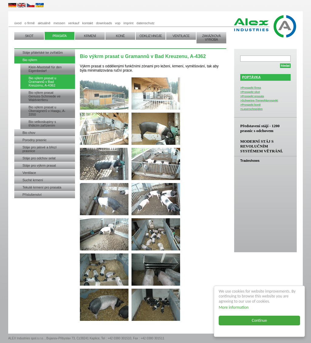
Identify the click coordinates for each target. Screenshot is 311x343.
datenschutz (146, 23)
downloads (104, 23)
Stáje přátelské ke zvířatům (42, 52)
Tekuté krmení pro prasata (41, 187)
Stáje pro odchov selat (39, 158)
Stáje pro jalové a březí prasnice (39, 149)
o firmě (30, 23)
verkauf (73, 23)
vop (118, 23)
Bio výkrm (29, 60)
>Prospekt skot (250, 91)
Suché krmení (32, 180)
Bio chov (28, 132)
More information (234, 307)
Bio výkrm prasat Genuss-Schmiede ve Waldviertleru (44, 96)
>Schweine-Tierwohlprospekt (259, 100)
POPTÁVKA (251, 77)
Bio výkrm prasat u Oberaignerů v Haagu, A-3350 (47, 110)
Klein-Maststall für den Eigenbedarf (45, 69)
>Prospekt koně (250, 104)
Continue (259, 320)
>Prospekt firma (250, 87)
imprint (129, 23)
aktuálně (44, 23)
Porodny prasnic (34, 140)
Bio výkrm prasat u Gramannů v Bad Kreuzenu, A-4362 (42, 81)
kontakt (87, 23)
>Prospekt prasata (252, 96)
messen (59, 23)
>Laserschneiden (251, 108)
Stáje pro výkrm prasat (39, 165)
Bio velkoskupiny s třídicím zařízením (42, 123)
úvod (18, 23)
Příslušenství (32, 194)
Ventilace (29, 173)
